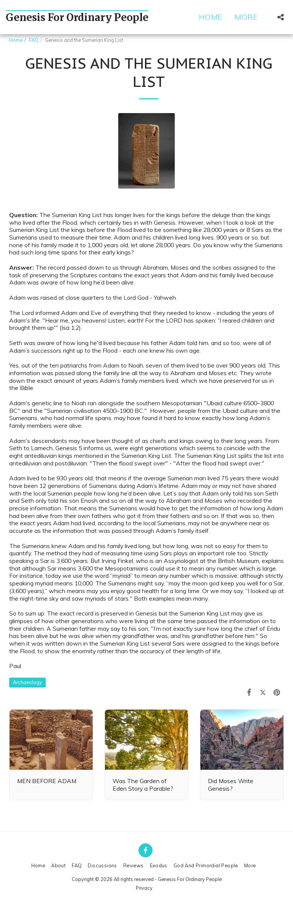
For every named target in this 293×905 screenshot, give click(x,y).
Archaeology (27, 682)
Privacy (144, 888)
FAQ (34, 40)
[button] (280, 17)
